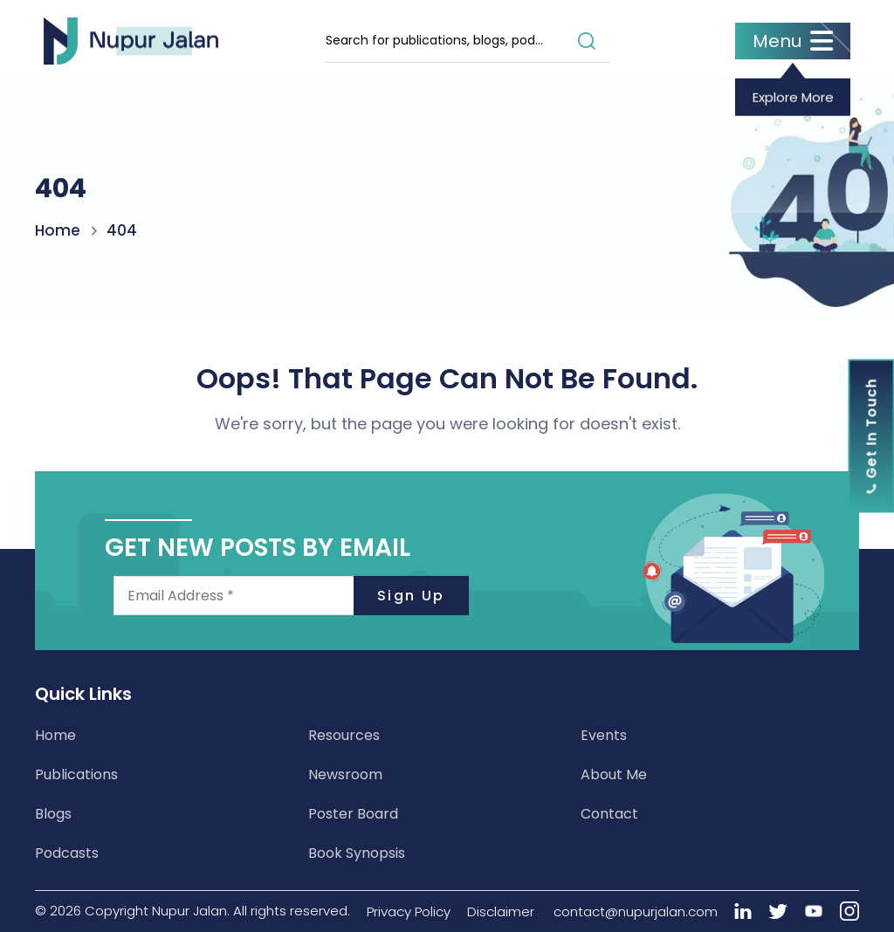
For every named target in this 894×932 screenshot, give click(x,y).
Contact (609, 814)
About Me (614, 774)
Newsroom (345, 774)
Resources (344, 735)
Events (604, 735)
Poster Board (353, 814)
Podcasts (67, 853)
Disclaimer (500, 911)
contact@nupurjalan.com (636, 911)
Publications (76, 774)
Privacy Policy (408, 911)
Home (57, 229)
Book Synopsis (356, 853)
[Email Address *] (291, 595)
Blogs (53, 814)
